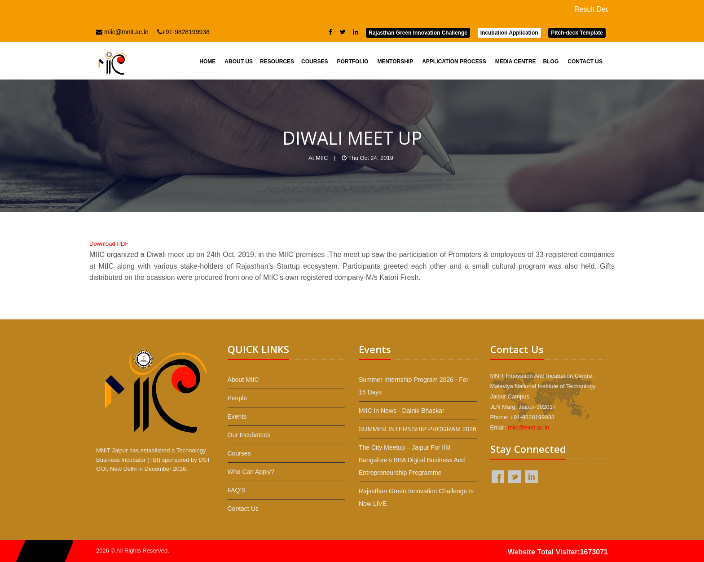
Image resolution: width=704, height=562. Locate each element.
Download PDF (108, 243)
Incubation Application (509, 33)
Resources (277, 61)
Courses (314, 61)
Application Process (454, 61)
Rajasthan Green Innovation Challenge (418, 33)
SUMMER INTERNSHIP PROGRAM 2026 (417, 429)
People (237, 398)
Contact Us (585, 61)
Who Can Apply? (251, 471)
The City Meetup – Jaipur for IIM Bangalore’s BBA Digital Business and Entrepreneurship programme (412, 460)
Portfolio (352, 61)
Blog (551, 61)
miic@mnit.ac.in (122, 31)
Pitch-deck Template (577, 33)
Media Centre (515, 61)
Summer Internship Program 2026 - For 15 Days (413, 386)
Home (207, 61)
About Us (238, 61)
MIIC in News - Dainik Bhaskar (401, 410)
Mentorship (395, 61)
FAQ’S (237, 490)
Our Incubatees (249, 434)
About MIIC (243, 379)
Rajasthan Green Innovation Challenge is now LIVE (416, 497)
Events (237, 416)
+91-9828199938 (183, 31)
